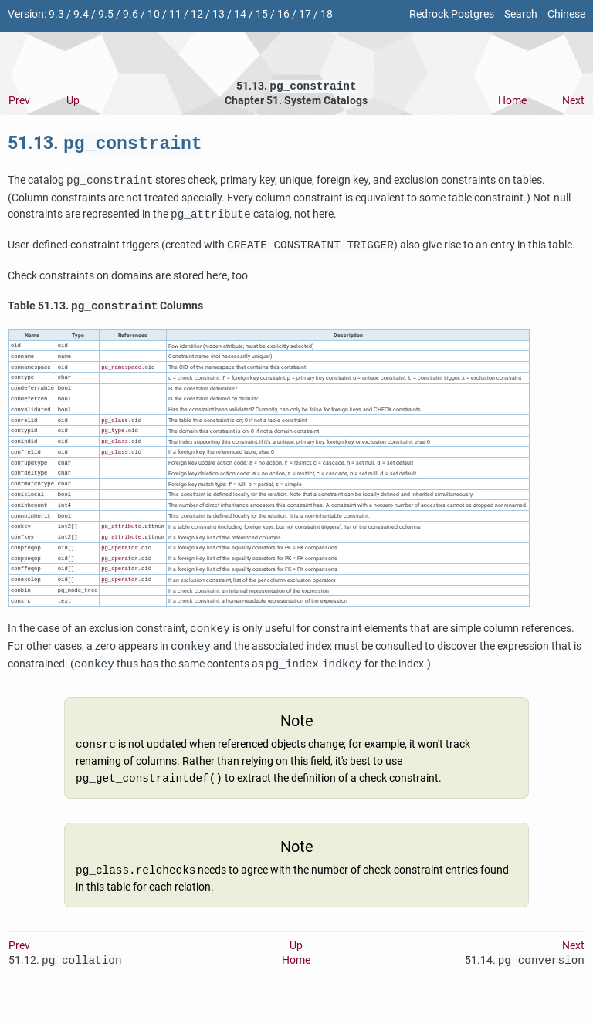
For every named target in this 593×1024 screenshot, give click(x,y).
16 (283, 14)
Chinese (566, 14)
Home (512, 102)
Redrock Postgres (451, 14)
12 (197, 14)
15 (262, 14)
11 (175, 14)
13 (218, 14)
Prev (19, 102)
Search (520, 14)
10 (153, 14)
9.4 (81, 14)
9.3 (56, 14)
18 (326, 14)
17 (305, 14)
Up (73, 102)
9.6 (130, 14)
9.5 (106, 14)
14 (240, 14)
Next (573, 102)
